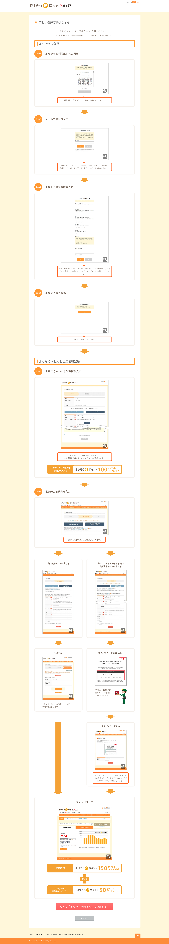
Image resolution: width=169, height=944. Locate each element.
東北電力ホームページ (36, 934)
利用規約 (66, 934)
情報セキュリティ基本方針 (53, 934)
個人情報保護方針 (75, 934)
